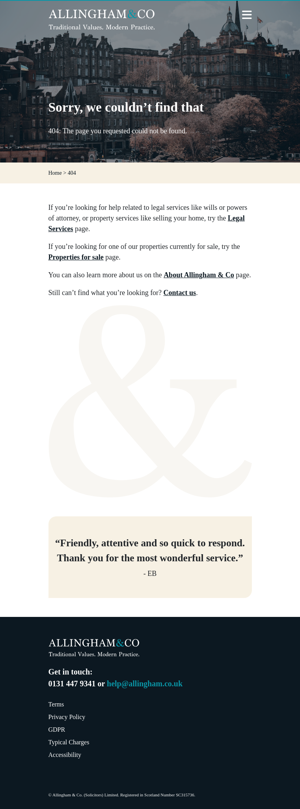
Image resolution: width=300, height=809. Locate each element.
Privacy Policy (67, 717)
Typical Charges (68, 742)
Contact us (180, 293)
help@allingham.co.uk (145, 683)
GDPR (56, 729)
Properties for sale (76, 257)
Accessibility (65, 754)
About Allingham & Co (199, 275)
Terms (56, 704)
